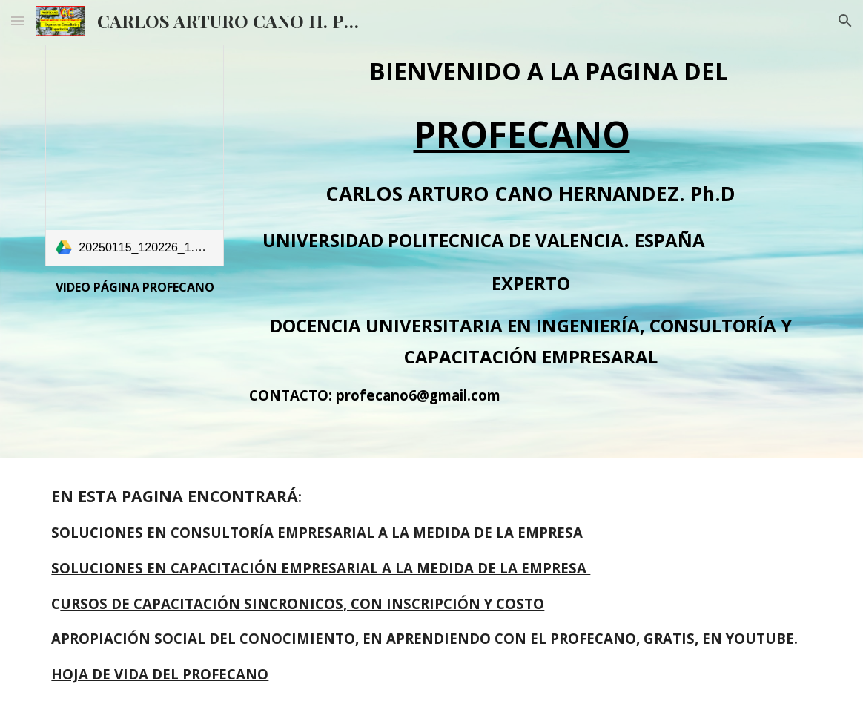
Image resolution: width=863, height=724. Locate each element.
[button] (18, 20)
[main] (134, 287)
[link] (134, 155)
